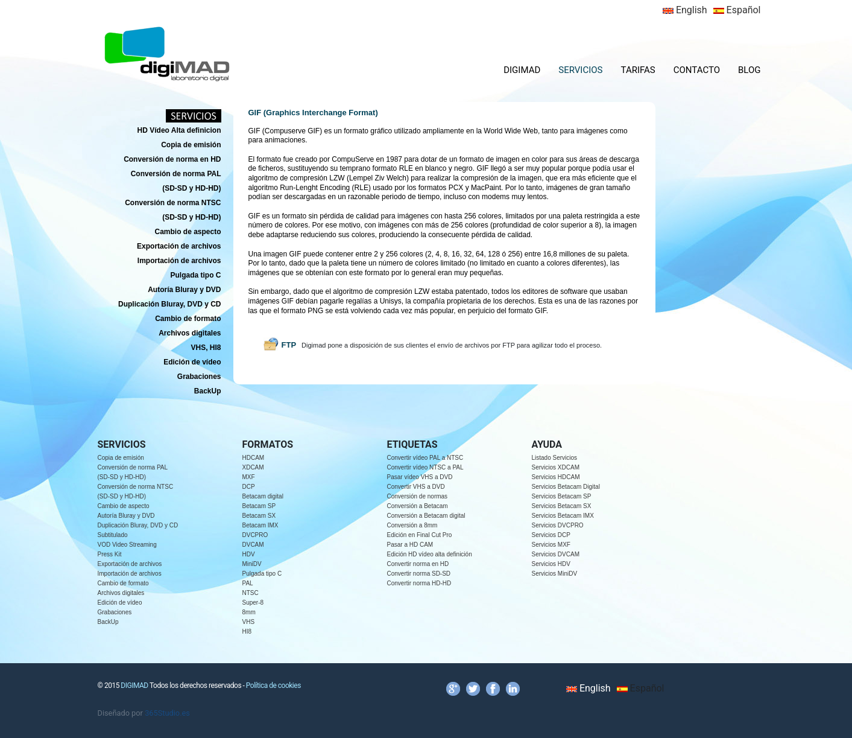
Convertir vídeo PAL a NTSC (425, 457)
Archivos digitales (121, 593)
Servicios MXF (551, 544)
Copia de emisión (121, 457)
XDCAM (253, 467)
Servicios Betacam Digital (566, 486)
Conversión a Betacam (417, 506)
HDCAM (253, 457)
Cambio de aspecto (124, 506)
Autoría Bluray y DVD (126, 515)
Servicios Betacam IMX (563, 515)
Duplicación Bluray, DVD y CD (138, 525)
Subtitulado (113, 535)
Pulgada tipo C (262, 573)
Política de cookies (273, 685)
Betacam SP (259, 506)
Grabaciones (115, 612)
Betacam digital (262, 496)
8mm (249, 612)
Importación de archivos (130, 573)
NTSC (250, 593)
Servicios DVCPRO (558, 525)
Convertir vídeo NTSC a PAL (425, 467)
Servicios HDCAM (556, 477)
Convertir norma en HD (418, 564)
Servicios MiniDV (555, 573)
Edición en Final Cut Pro (419, 535)
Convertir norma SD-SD (419, 573)
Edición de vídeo (120, 602)
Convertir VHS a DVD (416, 486)
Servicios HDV (551, 564)
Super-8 (253, 602)
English (685, 10)
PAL (247, 583)
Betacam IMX (260, 525)
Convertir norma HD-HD (419, 583)
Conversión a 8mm (412, 525)
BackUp (108, 622)
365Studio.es (167, 712)
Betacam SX (259, 515)
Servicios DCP (551, 535)
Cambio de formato (123, 583)
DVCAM (253, 544)
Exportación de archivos (130, 564)
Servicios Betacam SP (562, 496)
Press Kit (110, 554)
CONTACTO (697, 70)
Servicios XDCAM (555, 467)
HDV (248, 554)
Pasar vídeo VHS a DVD (420, 477)
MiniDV (252, 564)
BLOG (749, 70)
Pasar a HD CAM (410, 544)
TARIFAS (638, 70)
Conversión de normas (417, 496)
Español (737, 10)
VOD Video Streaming (127, 544)
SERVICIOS (580, 70)
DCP (248, 486)
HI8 (247, 631)
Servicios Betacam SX (562, 506)
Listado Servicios (555, 457)
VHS (248, 622)
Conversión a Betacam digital (426, 515)
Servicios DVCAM (555, 554)
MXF (248, 477)
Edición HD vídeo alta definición (429, 554)
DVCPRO (255, 535)
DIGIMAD (521, 70)
